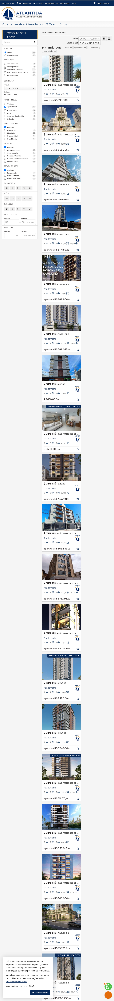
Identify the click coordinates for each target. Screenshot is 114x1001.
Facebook (59, 989)
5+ (30, 185)
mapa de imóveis (59, 984)
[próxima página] (104, 632)
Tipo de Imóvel (10, 99)
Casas (21, 109)
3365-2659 (25, 3)
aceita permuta (21, 66)
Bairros (7, 91)
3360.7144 (87, 958)
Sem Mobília (21, 137)
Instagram (59, 991)
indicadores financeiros (59, 978)
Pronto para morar (21, 175)
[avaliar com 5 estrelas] (56, 632)
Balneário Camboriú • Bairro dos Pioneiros (80, 862)
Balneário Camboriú (13, 856)
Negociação (9, 59)
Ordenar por (72, 43)
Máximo (24, 215)
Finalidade (8, 48)
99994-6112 (87, 960)
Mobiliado (21, 131)
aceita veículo (21, 74)
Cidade (7, 84)
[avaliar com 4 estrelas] (52, 632)
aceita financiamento (21, 69)
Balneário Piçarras (12, 859)
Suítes (6, 190)
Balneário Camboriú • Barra (74, 865)
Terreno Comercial (12, 906)
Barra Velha (9, 862)
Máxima (24, 228)
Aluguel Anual (21, 55)
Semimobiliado (21, 134)
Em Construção (21, 173)
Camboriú (8, 868)
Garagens (8, 200)
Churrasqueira (21, 151)
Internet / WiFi (21, 159)
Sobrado (21, 118)
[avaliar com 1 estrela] (43, 632)
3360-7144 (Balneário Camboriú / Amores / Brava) (55, 3)
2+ (13, 185)
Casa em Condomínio (21, 115)
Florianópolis (10, 871)
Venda (21, 52)
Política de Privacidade (53, 999)
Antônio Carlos (11, 853)
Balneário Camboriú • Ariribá (74, 856)
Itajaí (6, 874)
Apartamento (21, 106)
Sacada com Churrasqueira (21, 156)
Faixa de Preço (10, 211)
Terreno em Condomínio (15, 909)
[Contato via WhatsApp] (108, 986)
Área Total (8, 224)
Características (10, 122)
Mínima (7, 228)
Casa (21, 112)
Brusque (8, 865)
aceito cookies (40, 992)
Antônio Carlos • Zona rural (73, 853)
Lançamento (21, 170)
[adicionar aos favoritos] (73, 97)
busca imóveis (58, 986)
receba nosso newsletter (58, 976)
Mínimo (7, 215)
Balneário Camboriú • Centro (74, 871)
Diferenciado (21, 128)
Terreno (7, 903)
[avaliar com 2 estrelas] (46, 632)
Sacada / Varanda (21, 153)
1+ (7, 185)
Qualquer (10, 103)
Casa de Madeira (12, 894)
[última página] (109, 632)
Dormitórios (9, 180)
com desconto (21, 63)
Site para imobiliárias (73, 999)
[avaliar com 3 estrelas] (49, 632)
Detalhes (8, 141)
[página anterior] (79, 632)
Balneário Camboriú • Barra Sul (75, 868)
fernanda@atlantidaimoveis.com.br (87, 963)
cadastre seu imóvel (59, 981)
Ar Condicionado (21, 148)
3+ (18, 185)
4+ (24, 185)
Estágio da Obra (10, 163)
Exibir (75, 38)
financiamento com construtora (21, 72)
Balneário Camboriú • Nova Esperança (79, 874)
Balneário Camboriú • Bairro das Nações (80, 859)
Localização (9, 80)
